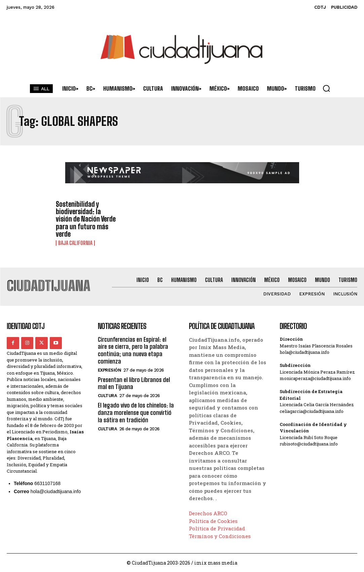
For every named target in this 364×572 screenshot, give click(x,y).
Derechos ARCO (208, 512)
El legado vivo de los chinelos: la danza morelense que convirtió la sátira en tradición (135, 411)
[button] (326, 88)
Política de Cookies (213, 520)
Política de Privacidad (217, 527)
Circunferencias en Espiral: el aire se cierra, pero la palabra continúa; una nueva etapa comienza (133, 349)
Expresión (109, 369)
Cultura (107, 394)
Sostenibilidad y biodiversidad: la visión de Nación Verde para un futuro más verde (86, 219)
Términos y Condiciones (220, 535)
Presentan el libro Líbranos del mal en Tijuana (134, 382)
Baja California (75, 242)
